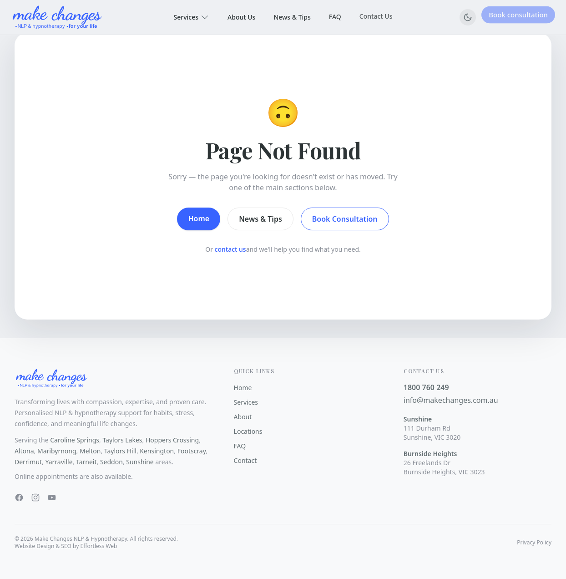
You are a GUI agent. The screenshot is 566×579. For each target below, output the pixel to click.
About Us (241, 16)
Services (192, 17)
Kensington (157, 451)
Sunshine (140, 461)
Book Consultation (345, 219)
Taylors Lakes (122, 440)
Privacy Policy (534, 542)
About (243, 416)
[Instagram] (35, 497)
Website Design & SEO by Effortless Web (66, 546)
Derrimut (28, 461)
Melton (90, 451)
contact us (230, 249)
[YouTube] (51, 497)
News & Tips (291, 16)
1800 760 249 (426, 387)
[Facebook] (19, 497)
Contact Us (376, 14)
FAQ (335, 15)
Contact (245, 460)
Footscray (191, 451)
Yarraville (59, 461)
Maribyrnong (56, 451)
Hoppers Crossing (172, 440)
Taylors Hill (120, 451)
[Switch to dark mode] (468, 17)
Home (198, 218)
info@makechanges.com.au (451, 400)
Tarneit (86, 461)
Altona (24, 451)
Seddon (111, 461)
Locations (248, 431)
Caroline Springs (74, 440)
